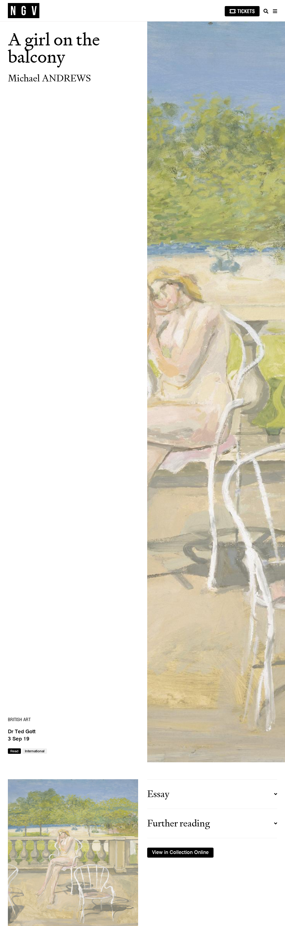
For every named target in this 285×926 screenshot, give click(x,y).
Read (14, 751)
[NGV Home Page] (23, 10)
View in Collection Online (180, 852)
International (35, 751)
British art (19, 719)
